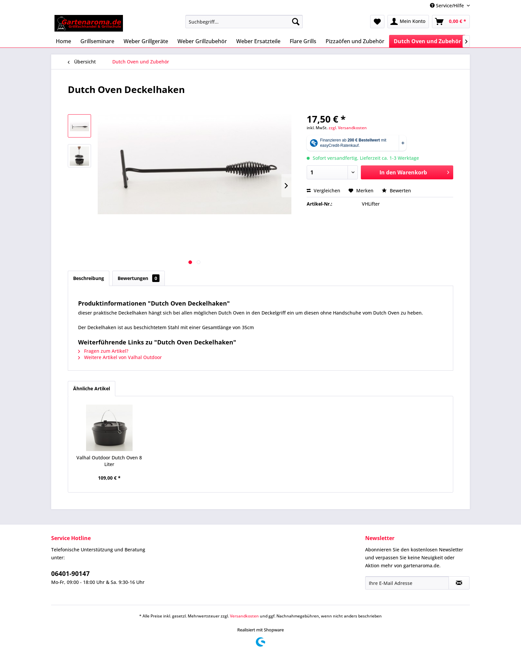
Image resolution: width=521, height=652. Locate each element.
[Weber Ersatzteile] (258, 41)
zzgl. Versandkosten (348, 128)
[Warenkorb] (451, 21)
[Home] (63, 41)
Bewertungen (138, 278)
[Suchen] (296, 21)
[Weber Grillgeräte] (146, 41)
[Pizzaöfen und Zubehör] (355, 41)
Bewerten (396, 190)
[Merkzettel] (377, 21)
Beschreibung (88, 278)
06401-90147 (70, 573)
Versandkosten (244, 616)
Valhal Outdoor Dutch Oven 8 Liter (109, 460)
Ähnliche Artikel (91, 388)
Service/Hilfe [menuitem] (447, 5)
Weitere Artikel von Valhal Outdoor (120, 357)
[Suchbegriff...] (244, 21)
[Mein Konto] (408, 21)
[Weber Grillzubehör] (202, 41)
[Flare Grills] (303, 41)
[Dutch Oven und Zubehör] (427, 41)
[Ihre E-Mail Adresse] (407, 583)
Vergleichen (323, 190)
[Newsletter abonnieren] (459, 583)
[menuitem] (244, 21)
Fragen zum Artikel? (103, 351)
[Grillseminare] (97, 41)
